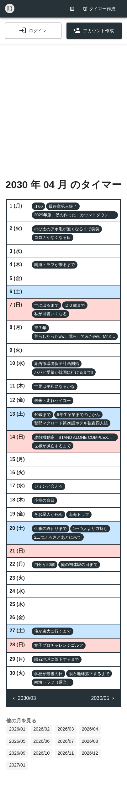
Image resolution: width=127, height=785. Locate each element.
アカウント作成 (93, 31)
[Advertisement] (63, 107)
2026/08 (90, 741)
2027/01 (17, 764)
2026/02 (41, 728)
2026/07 (65, 741)
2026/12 (90, 753)
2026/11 (65, 753)
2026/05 (17, 741)
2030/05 (103, 698)
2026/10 (41, 753)
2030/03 (23, 698)
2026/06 (41, 741)
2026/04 (90, 728)
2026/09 (17, 753)
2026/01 (17, 728)
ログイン (32, 31)
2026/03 (65, 728)
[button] (38, 206)
